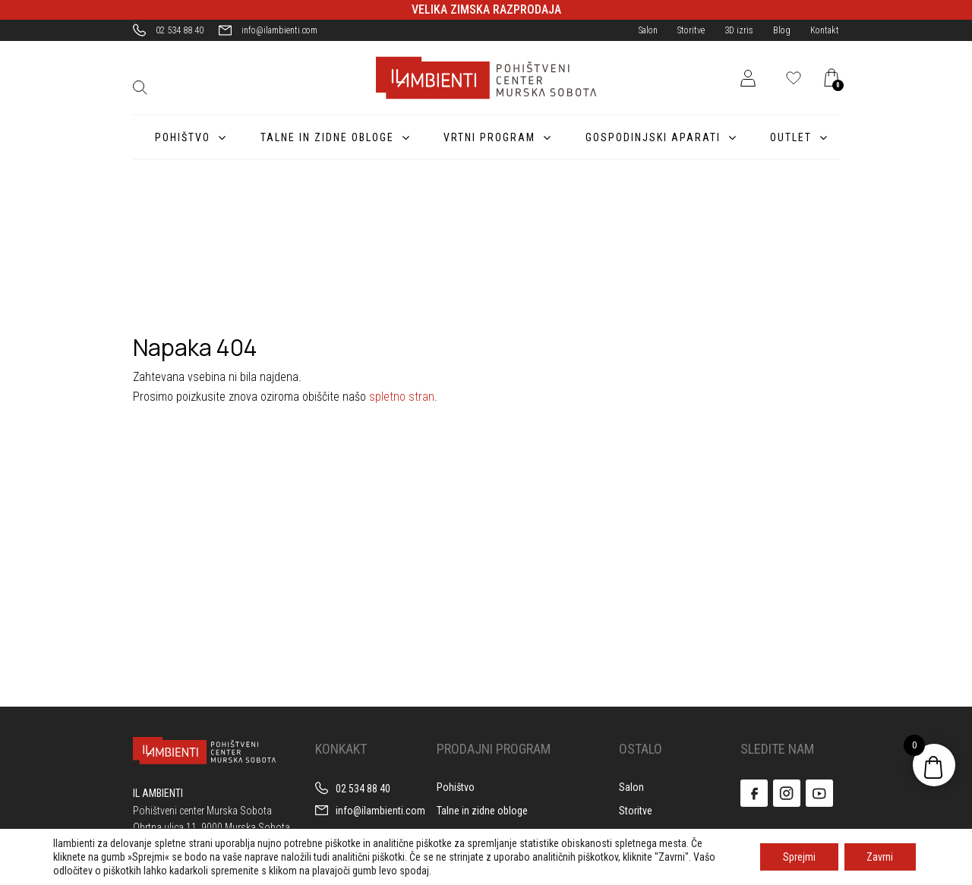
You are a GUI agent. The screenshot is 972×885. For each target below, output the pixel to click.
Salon (648, 30)
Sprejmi (798, 857)
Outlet (790, 137)
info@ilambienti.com (279, 30)
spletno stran (401, 396)
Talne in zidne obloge (321, 137)
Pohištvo (175, 137)
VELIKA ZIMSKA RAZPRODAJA (486, 9)
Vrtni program (485, 137)
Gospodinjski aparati (650, 137)
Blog (782, 30)
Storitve (691, 30)
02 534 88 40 (180, 30)
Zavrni (879, 857)
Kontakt (824, 30)
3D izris (738, 30)
